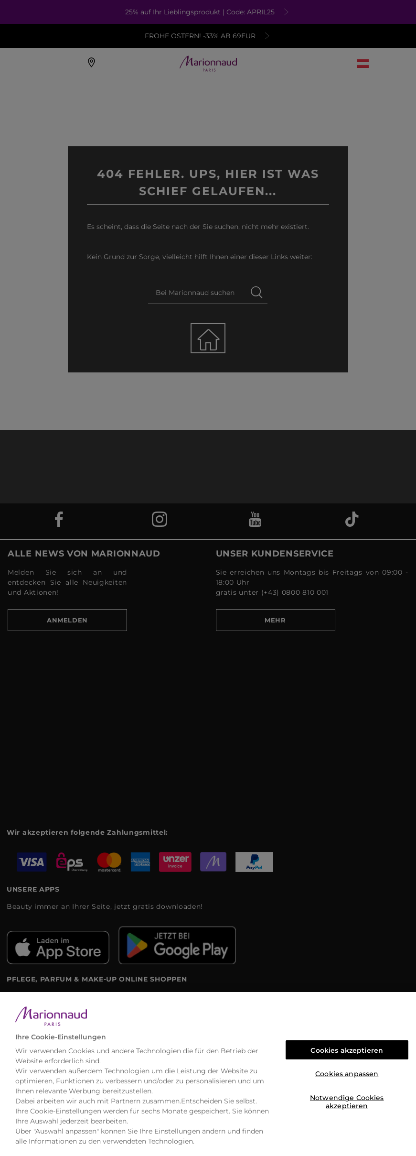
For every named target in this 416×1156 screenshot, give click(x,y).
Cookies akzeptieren (346, 1050)
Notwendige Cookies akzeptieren (347, 1100)
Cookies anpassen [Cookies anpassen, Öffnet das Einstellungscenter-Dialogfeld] (346, 1073)
